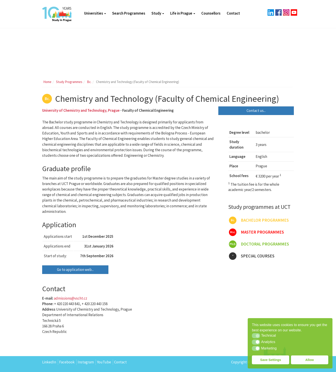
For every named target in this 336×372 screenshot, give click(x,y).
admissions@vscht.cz (70, 298)
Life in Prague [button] (182, 13)
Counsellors (211, 13)
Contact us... (256, 110)
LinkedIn (49, 362)
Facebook (67, 362)
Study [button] (157, 13)
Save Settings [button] (270, 360)
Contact (233, 13)
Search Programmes (128, 13)
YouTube (104, 362)
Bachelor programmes (259, 220)
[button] (256, 335)
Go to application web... (75, 269)
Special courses (251, 256)
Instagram (86, 362)
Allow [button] (309, 360)
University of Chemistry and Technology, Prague (81, 110)
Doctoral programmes (259, 244)
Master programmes (256, 232)
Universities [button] (95, 13)
